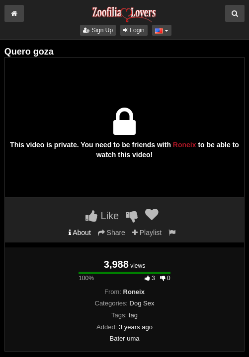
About (80, 233)
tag (133, 315)
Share (111, 233)
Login (134, 30)
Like (102, 215)
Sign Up (98, 30)
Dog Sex (142, 303)
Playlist (147, 233)
